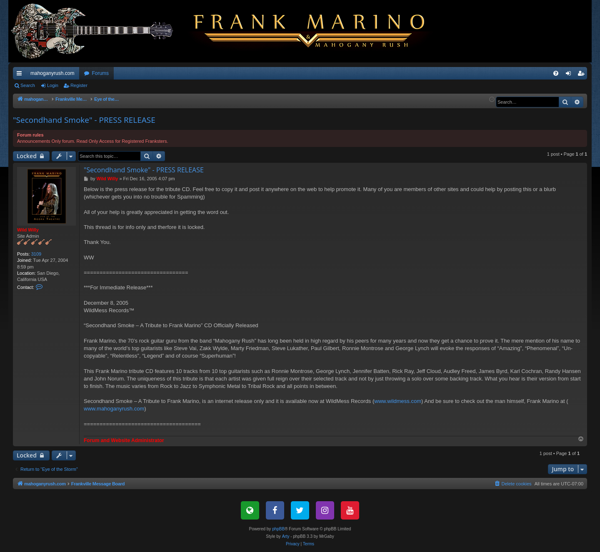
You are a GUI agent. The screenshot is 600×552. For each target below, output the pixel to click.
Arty (286, 536)
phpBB (278, 529)
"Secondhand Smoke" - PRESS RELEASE (84, 119)
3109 (36, 253)
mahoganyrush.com (52, 73)
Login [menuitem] (570, 75)
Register (79, 85)
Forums (100, 73)
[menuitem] (556, 73)
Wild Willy (28, 229)
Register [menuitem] (582, 75)
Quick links (20, 75)
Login (52, 85)
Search (27, 85)
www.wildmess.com (397, 401)
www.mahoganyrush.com (114, 408)
